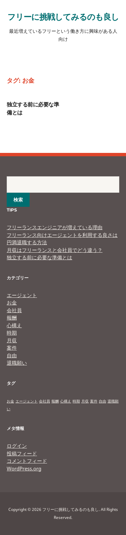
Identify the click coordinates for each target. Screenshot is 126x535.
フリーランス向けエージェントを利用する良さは (62, 235)
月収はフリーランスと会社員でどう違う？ (54, 250)
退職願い (17, 362)
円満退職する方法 (27, 242)
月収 (12, 340)
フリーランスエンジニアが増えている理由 (54, 227)
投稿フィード (22, 453)
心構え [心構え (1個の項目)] (65, 401)
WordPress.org (24, 468)
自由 (12, 355)
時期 (12, 332)
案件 (12, 347)
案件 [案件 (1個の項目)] (93, 401)
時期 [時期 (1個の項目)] (76, 401)
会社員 (14, 310)
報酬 (12, 317)
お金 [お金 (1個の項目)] (10, 401)
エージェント (22, 295)
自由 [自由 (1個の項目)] (102, 401)
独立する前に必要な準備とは (39, 257)
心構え (14, 325)
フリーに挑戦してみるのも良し (63, 16)
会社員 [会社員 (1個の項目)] (44, 401)
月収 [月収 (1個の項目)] (85, 401)
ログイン (17, 445)
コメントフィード (27, 460)
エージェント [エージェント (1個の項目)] (26, 401)
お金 (12, 302)
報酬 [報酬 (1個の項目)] (55, 401)
